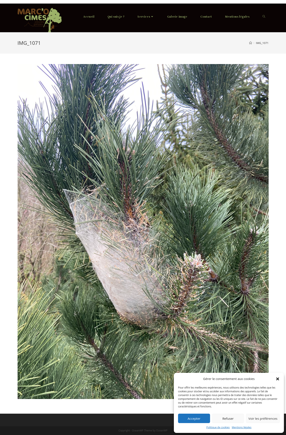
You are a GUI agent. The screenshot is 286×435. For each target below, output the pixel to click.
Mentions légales (241, 427)
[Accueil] (250, 43)
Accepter (194, 418)
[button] (278, 379)
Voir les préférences (262, 418)
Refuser (228, 418)
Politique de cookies (218, 427)
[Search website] (264, 17)
